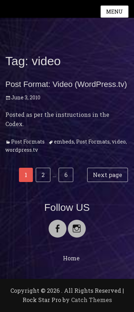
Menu (114, 11)
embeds (64, 141)
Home (71, 258)
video (119, 141)
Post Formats (28, 141)
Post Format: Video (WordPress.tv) (66, 84)
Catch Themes (91, 299)
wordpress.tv (21, 149)
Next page (107, 174)
